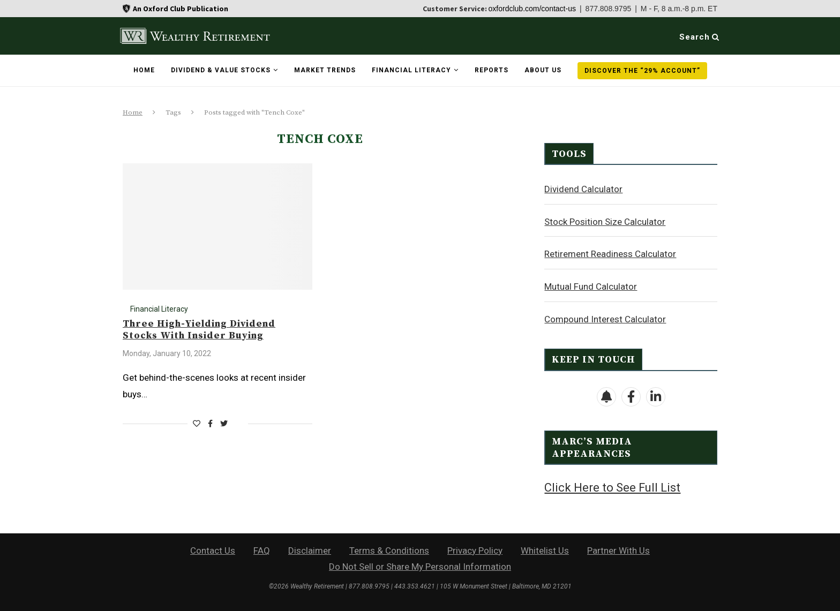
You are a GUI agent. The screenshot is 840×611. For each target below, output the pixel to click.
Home (144, 70)
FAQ (261, 549)
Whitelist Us (545, 549)
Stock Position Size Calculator (604, 221)
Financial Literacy (411, 70)
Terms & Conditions (389, 549)
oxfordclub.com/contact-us (532, 8)
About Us (542, 70)
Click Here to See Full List (612, 487)
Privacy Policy (474, 549)
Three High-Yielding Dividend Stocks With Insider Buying (199, 330)
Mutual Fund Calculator (590, 286)
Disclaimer (309, 549)
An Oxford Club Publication (180, 8)
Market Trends (325, 70)
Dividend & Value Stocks (221, 70)
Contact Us (212, 549)
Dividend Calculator (583, 188)
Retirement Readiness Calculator (610, 253)
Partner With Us (618, 549)
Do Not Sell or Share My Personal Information (420, 565)
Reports (491, 70)
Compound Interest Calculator (605, 318)
